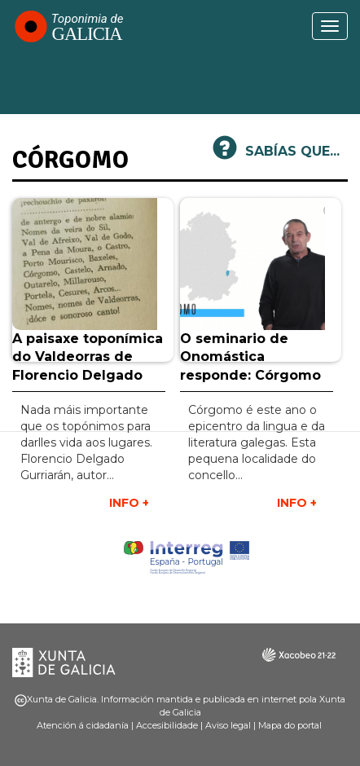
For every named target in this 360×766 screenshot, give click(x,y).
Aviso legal (228, 725)
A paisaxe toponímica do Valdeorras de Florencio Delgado (87, 357)
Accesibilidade (167, 725)
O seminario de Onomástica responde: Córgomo (250, 357)
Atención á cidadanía (83, 725)
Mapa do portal (290, 725)
